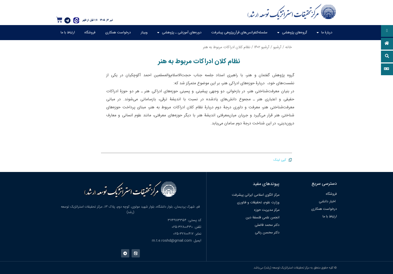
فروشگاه (89, 33)
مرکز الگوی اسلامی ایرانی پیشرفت (255, 195)
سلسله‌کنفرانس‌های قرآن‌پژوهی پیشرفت (239, 33)
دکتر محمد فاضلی (267, 225)
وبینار (144, 33)
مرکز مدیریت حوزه (266, 210)
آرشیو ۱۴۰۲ (261, 47)
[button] (387, 31)
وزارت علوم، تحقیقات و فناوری (258, 203)
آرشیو (277, 47)
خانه (288, 47)
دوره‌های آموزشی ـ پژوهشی (179, 32)
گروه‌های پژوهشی (292, 32)
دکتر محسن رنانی (267, 233)
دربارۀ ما (324, 32)
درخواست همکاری (118, 33)
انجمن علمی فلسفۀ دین (262, 218)
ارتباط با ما (68, 33)
